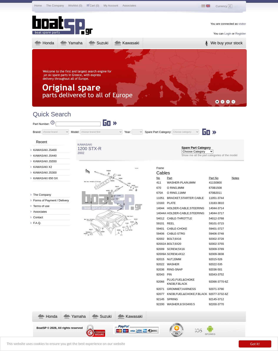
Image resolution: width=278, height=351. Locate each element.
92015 (160, 259)
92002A (161, 243)
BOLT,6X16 (174, 238)
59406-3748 (216, 233)
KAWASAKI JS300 (44, 172)
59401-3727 (216, 228)
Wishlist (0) (75, 5)
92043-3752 (216, 274)
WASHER (173, 264)
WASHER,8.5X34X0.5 (181, 304)
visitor (242, 23)
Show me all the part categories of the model (209, 155)
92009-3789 (216, 249)
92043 (160, 274)
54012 (160, 218)
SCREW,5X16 (176, 249)
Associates (129, 5)
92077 (160, 294)
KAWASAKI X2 (42, 167)
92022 (160, 264)
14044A (161, 213)
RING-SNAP (175, 269)
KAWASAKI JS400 (44, 150)
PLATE (171, 203)
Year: (127, 131)
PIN (169, 274)
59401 (160, 228)
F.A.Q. (37, 223)
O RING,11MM (176, 192)
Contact (38, 217)
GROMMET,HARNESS (181, 289)
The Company (55, 5)
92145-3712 (216, 299)
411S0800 (215, 182)
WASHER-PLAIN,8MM (181, 182)
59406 (160, 233)
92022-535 (215, 264)
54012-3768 (216, 218)
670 (158, 187)
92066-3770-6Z (218, 281)
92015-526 (215, 259)
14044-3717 (216, 213)
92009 (160, 249)
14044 (160, 208)
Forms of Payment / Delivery (51, 200)
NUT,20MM (174, 259)
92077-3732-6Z (218, 294)
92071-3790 (216, 289)
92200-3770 (216, 304)
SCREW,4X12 (176, 254)
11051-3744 (216, 198)
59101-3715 (216, 223)
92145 (160, 299)
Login (227, 33)
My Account (111, 5)
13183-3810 (216, 203)
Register (240, 33)
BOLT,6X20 (174, 243)
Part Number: (41, 124)
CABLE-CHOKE (177, 228)
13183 (160, 203)
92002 (160, 238)
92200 (160, 304)
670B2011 (215, 192)
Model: (75, 131)
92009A (161, 254)
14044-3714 (216, 208)
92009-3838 (216, 254)
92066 (160, 281)
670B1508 (215, 187)
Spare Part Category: (158, 131)
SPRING (172, 299)
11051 (160, 198)
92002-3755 (216, 243)
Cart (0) (93, 5)
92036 (160, 269)
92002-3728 (216, 238)
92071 (160, 289)
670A (159, 192)
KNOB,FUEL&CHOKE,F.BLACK (187, 294)
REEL (170, 223)
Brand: (37, 131)
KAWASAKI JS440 (44, 155)
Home (38, 5)
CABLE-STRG (176, 233)
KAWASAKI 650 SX (45, 178)
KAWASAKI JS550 (44, 161)
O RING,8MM (175, 187)
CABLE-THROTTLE (179, 218)
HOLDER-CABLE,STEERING (185, 208)
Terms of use (41, 206)
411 (158, 182)
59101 (160, 223)
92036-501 (215, 269)
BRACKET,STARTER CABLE (185, 198)
